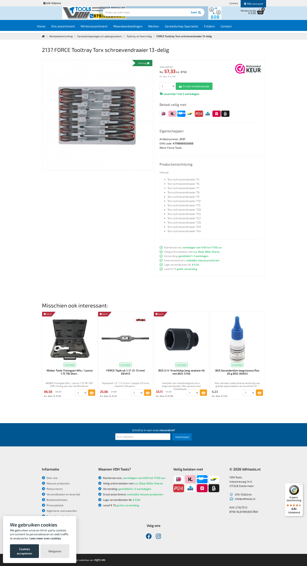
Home (49, 28)
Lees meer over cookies (45, 538)
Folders (217, 28)
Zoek (180, 15)
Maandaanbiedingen (135, 28)
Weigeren (54, 551)
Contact (233, 3)
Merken (161, 28)
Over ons (50, 477)
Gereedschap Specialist (189, 28)
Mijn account (253, 3)
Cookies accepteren (24, 551)
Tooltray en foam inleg (143, 36)
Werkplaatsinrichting (62, 36)
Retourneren (52, 488)
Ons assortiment (71, 28)
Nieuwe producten (56, 483)
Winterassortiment (101, 28)
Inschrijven (182, 437)
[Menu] (300, 485)
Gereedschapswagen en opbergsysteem (102, 36)
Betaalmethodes (54, 499)
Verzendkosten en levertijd (61, 494)
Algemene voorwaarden (59, 510)
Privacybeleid (52, 505)
